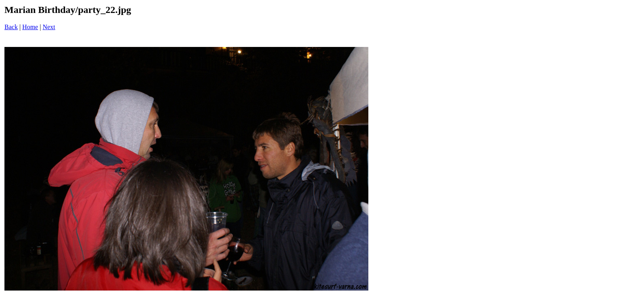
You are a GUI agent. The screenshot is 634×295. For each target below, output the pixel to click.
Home (30, 26)
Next (48, 26)
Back (11, 26)
